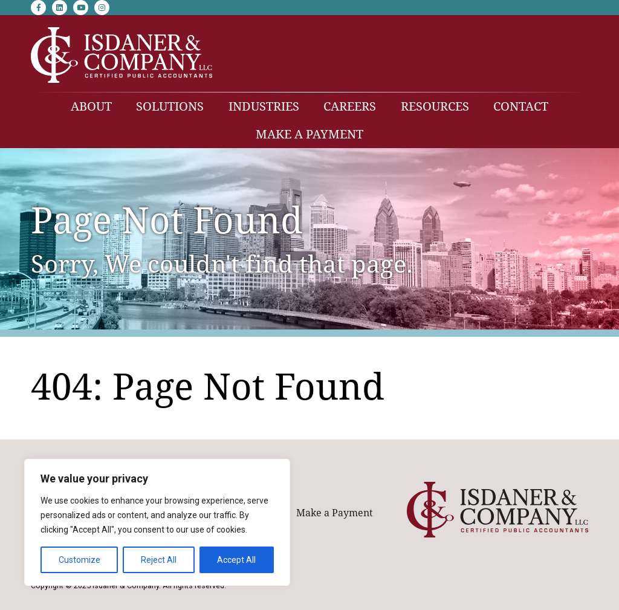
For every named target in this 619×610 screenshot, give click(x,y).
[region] (157, 522)
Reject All (159, 560)
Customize (79, 560)
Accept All (236, 560)
